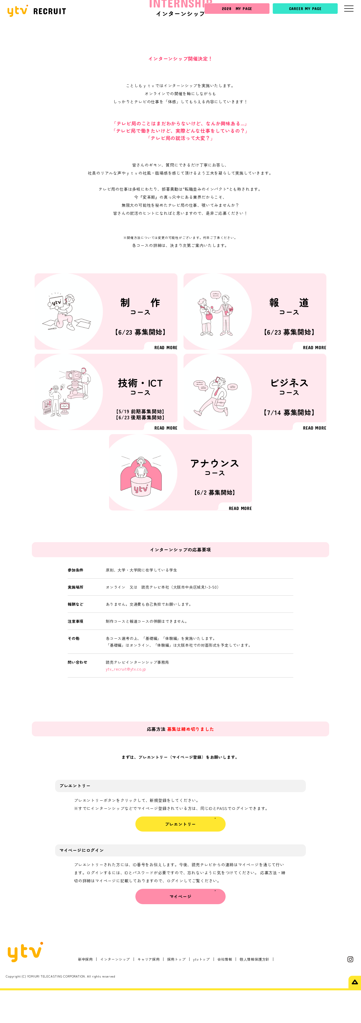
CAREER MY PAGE (305, 8)
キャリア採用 (148, 991)
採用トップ (176, 991)
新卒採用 (85, 991)
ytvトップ (201, 991)
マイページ (180, 929)
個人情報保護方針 (254, 991)
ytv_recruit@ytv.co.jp (126, 701)
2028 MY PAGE (237, 8)
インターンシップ (115, 991)
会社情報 (224, 991)
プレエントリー (180, 857)
